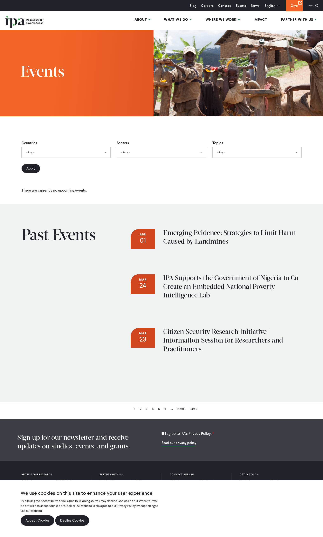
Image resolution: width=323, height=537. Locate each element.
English (265, 6)
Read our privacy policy (179, 443)
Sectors (123, 143)
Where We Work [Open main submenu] (227, 20)
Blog (188, 6)
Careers (202, 6)
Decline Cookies (72, 520)
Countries (29, 143)
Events (236, 6)
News (250, 6)
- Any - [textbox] (30, 152)
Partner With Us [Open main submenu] (300, 20)
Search (308, 6)
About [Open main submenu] (150, 20)
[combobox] (66, 152)
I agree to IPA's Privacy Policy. (188, 433)
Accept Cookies (37, 520)
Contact (219, 6)
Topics (217, 143)
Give (289, 6)
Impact (263, 20)
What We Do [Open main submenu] (183, 20)
